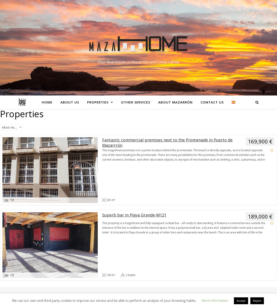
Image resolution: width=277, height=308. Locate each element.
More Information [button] (215, 300)
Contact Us (212, 102)
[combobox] (11, 127)
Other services (135, 102)
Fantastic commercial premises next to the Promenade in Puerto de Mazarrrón (167, 142)
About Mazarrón (175, 102)
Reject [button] (257, 301)
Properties (97, 102)
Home (47, 102)
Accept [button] (241, 301)
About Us (69, 102)
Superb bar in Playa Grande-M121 (134, 215)
